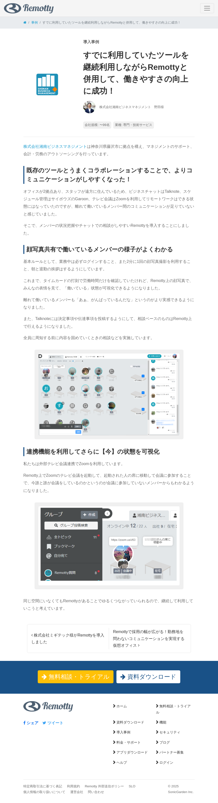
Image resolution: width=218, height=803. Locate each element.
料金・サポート (128, 742)
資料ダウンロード (148, 676)
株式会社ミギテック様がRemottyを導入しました (67, 638)
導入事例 (123, 732)
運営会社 (76, 792)
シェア (30, 723)
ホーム (121, 706)
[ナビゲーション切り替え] (207, 8)
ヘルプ (121, 762)
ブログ (164, 742)
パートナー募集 (171, 752)
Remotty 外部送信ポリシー (104, 786)
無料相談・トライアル (75, 676)
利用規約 (73, 786)
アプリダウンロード (132, 752)
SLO (132, 786)
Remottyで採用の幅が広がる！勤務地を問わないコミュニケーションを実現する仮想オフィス (148, 638)
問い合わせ (96, 792)
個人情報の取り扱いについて (44, 792)
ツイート (52, 723)
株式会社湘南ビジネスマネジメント (55, 146)
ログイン (166, 762)
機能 (162, 722)
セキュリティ (169, 732)
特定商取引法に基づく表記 (42, 786)
